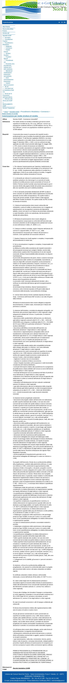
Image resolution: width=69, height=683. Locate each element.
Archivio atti (6, 33)
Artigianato (9, 46)
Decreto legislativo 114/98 (21, 668)
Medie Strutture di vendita (10, 113)
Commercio (9, 48)
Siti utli (6, 86)
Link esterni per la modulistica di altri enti (8, 90)
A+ (65, 22)
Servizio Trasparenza (8, 108)
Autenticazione (8, 22)
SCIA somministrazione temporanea (8, 79)
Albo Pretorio (6, 26)
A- (59, 22)
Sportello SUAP (7, 35)
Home (6, 111)
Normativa (7, 37)
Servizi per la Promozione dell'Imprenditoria (7, 95)
